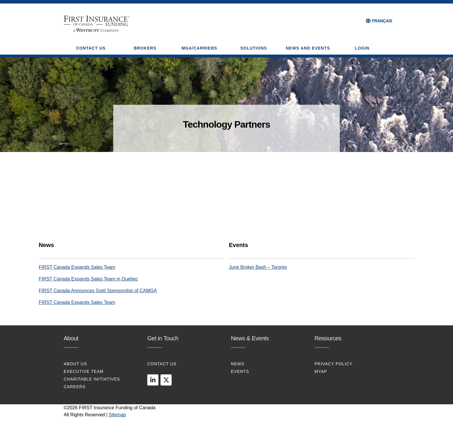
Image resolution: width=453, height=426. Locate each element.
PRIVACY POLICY (333, 363)
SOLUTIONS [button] (253, 48)
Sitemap (117, 414)
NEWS (237, 363)
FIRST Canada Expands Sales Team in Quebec (88, 278)
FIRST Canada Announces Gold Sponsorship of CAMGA (98, 290)
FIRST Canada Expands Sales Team (77, 267)
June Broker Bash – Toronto (258, 267)
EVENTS (240, 371)
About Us (75, 363)
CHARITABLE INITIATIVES (92, 379)
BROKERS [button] (145, 48)
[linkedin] (152, 380)
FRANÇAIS (382, 20)
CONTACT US (162, 363)
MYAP (321, 371)
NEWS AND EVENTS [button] (308, 48)
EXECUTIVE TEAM (84, 371)
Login (362, 48)
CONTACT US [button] (91, 48)
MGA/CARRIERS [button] (199, 48)
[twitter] (166, 380)
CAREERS (75, 386)
